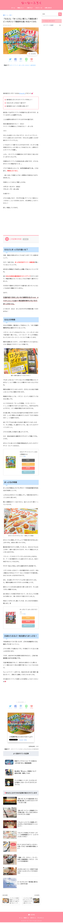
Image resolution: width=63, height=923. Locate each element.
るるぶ (28, 65)
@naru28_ (22, 93)
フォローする (23, 740)
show (25, 239)
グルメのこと (40, 918)
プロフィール (38, 7)
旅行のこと (33, 918)
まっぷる (22, 65)
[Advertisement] (21, 80)
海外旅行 (33, 65)
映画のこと (26, 918)
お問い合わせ (48, 7)
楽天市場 (27, 467)
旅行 (37, 746)
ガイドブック (14, 65)
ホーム (13, 7)
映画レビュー (20, 7)
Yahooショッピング (27, 471)
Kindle (27, 459)
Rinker (24, 456)
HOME (31, 915)
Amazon (27, 463)
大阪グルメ (30, 7)
